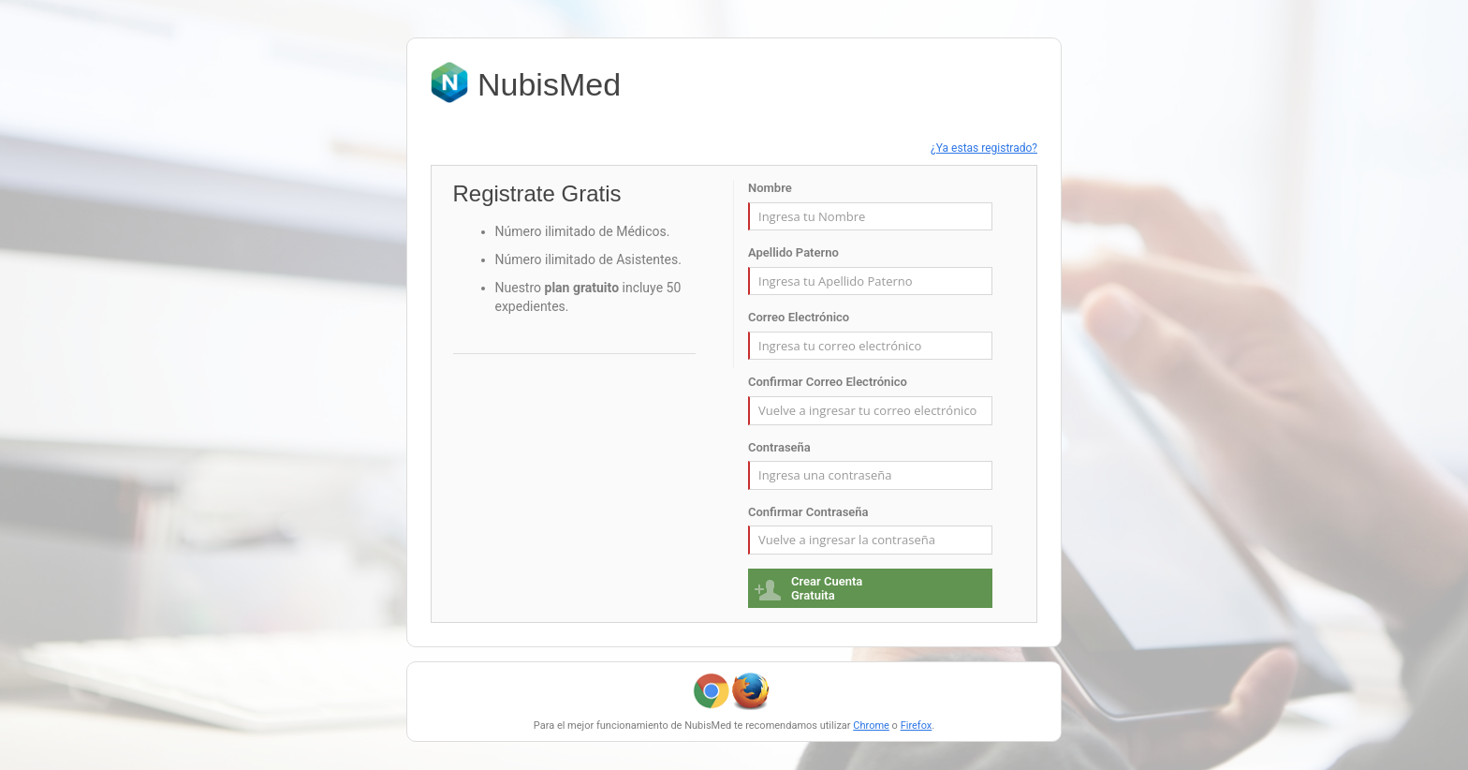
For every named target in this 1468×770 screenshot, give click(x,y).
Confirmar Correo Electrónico (827, 382)
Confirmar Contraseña (808, 512)
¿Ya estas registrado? (984, 148)
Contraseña (779, 447)
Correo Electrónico (798, 317)
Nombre (770, 188)
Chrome (871, 725)
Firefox (916, 725)
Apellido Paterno (793, 252)
